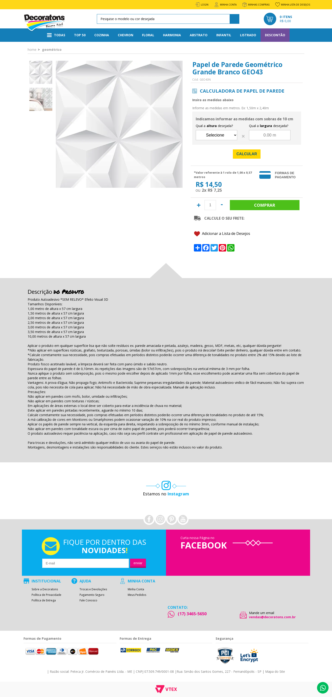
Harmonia (172, 35)
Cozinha (101, 35)
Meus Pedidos (137, 595)
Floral (148, 35)
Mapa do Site (275, 671)
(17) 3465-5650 (192, 613)
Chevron (125, 35)
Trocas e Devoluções (93, 589)
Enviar (137, 563)
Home (32, 49)
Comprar (264, 205)
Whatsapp (323, 688)
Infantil (223, 35)
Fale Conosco (88, 600)
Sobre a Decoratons (45, 589)
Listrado (248, 35)
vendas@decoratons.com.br (272, 617)
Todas (56, 35)
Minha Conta (136, 589)
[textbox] (167, 19)
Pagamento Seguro (92, 595)
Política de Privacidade (46, 595)
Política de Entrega (44, 600)
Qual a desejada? (214, 126)
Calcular (247, 154)
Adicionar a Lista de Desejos (222, 234)
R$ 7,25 (215, 190)
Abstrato (199, 35)
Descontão (275, 35)
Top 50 (80, 35)
